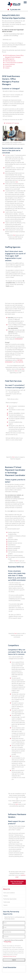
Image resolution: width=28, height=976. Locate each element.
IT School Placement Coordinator (14, 62)
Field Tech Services (10, 61)
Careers (5, 905)
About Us (6, 889)
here (17, 182)
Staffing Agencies (9, 59)
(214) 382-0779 (15, 9)
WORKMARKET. (19, 339)
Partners (5, 896)
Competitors (8, 66)
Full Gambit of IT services (12, 123)
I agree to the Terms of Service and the (13, 941)
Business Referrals (10, 64)
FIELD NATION (19, 362)
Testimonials (6, 902)
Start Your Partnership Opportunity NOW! (17, 882)
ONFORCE (19, 360)
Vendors (7, 68)
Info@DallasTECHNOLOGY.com (9, 956)
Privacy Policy (7, 941)
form (14, 235)
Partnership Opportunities (10, 899)
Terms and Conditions (9, 892)
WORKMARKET (9, 362)
